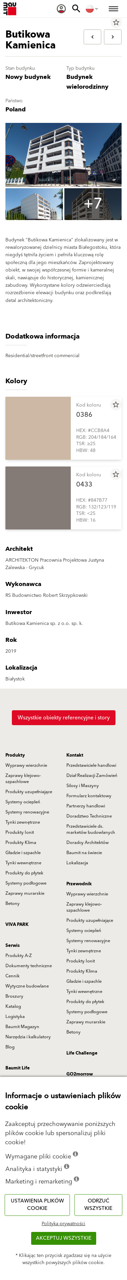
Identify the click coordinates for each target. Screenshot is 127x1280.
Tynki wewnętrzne (23, 863)
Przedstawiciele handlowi (91, 765)
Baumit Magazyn (22, 1026)
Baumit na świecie (84, 852)
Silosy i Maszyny (82, 785)
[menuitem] (61, 8)
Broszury (14, 996)
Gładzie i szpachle (23, 852)
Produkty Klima (20, 842)
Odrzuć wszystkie (98, 1204)
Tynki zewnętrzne (22, 822)
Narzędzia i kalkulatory (28, 1037)
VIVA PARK (16, 924)
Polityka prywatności (63, 1224)
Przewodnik (79, 884)
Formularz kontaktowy (88, 796)
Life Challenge (82, 1053)
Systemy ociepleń (22, 802)
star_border (116, 22)
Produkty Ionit (19, 832)
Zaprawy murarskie (24, 893)
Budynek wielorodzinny (87, 82)
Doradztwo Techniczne (89, 816)
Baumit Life (17, 1068)
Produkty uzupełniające (28, 792)
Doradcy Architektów (87, 842)
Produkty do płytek (24, 873)
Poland (15, 109)
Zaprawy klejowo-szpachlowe (23, 778)
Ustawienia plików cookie (37, 1204)
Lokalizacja (77, 863)
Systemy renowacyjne (27, 812)
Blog (10, 1047)
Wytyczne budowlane (27, 986)
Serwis (12, 945)
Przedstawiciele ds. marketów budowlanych (90, 829)
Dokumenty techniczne (28, 966)
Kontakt (74, 755)
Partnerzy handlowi (85, 806)
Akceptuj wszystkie (63, 1238)
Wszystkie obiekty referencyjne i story (64, 717)
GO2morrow (79, 1074)
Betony (12, 903)
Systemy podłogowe (25, 883)
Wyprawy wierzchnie (26, 765)
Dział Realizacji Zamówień (92, 775)
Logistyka (15, 1016)
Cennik (12, 976)
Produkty (15, 755)
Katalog (13, 1006)
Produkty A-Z (18, 955)
